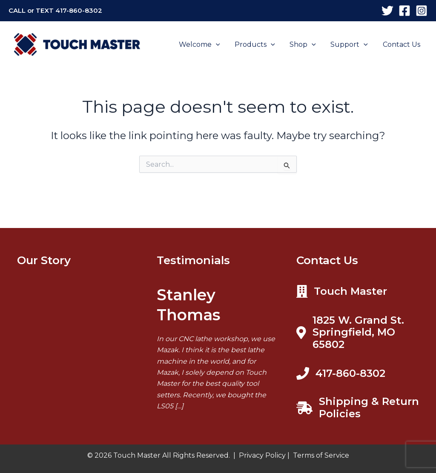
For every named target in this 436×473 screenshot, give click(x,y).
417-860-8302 (78, 10)
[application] (221, 45)
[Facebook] (404, 11)
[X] (387, 11)
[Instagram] (421, 11)
